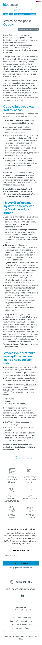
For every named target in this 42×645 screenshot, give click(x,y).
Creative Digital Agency (21, 608)
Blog (11, 14)
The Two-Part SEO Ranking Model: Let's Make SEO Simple (19, 387)
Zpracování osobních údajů (21, 621)
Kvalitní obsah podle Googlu (25, 14)
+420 (23, 582)
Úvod (6, 14)
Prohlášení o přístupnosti (21, 624)
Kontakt (28, 628)
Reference (21, 617)
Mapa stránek (17, 628)
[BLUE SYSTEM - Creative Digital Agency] (11, 5)
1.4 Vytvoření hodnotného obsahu (19, 195)
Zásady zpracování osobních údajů (21, 568)
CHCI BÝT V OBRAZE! (21, 563)
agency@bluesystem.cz (24, 588)
